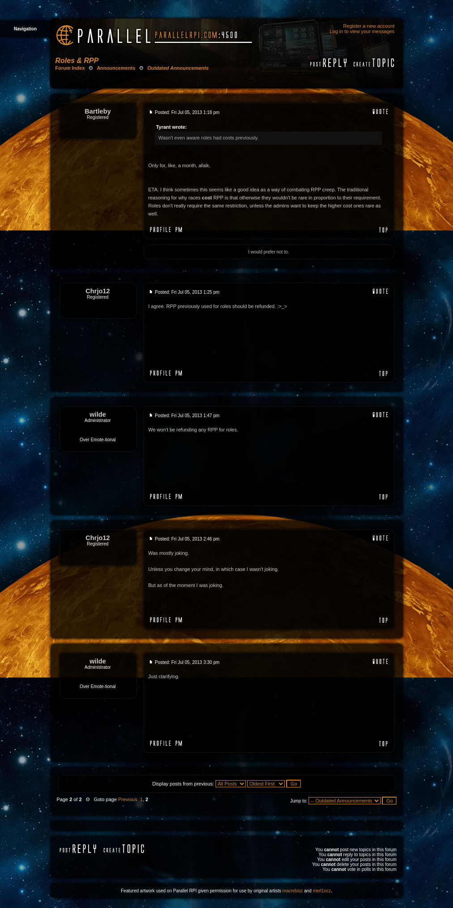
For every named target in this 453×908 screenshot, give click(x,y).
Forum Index (70, 68)
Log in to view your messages (362, 31)
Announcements (116, 68)
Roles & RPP (77, 60)
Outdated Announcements (178, 68)
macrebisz (293, 890)
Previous (127, 799)
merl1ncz (322, 890)
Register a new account (368, 26)
